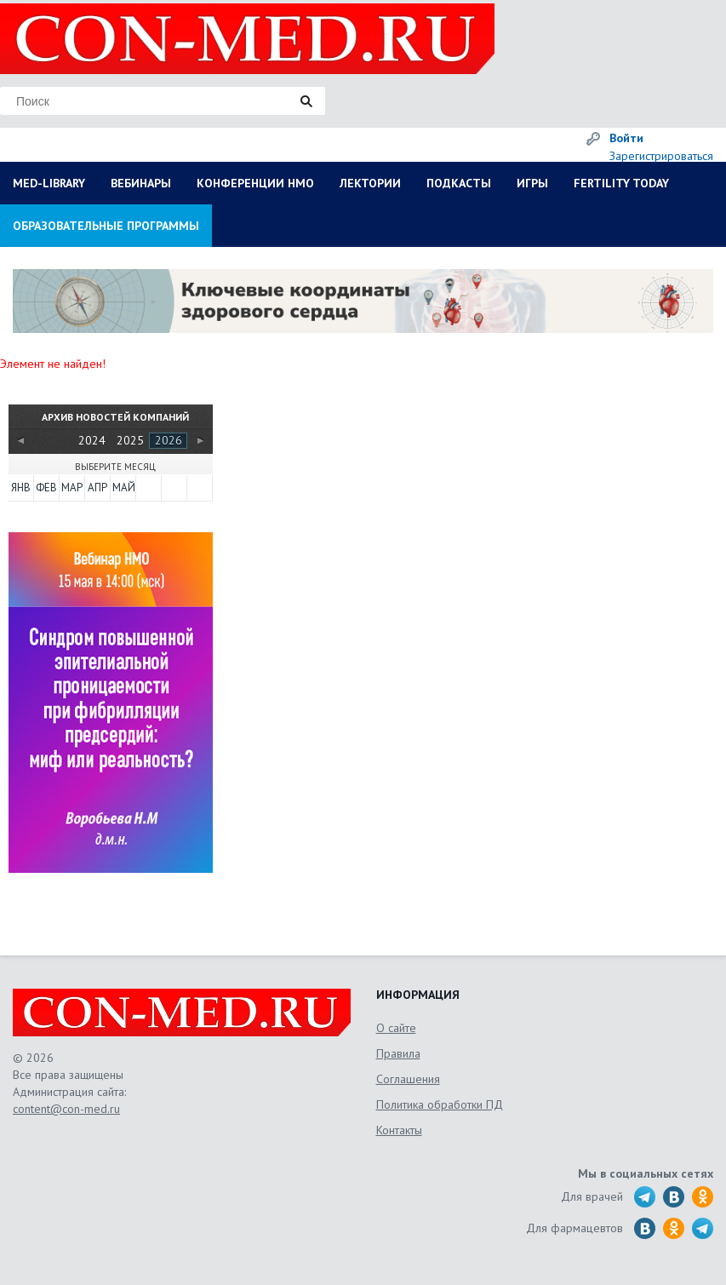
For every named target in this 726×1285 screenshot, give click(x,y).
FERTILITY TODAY (621, 183)
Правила (398, 1053)
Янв (21, 487)
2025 (130, 440)
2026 (168, 440)
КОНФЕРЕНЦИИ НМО (255, 183)
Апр (97, 487)
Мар (72, 487)
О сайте (396, 1027)
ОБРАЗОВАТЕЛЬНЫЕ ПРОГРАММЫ (106, 225)
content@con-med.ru (66, 1108)
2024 (92, 440)
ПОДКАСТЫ (458, 183)
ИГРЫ (532, 183)
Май (123, 487)
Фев (46, 487)
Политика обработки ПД (439, 1104)
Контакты (399, 1130)
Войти (626, 138)
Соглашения (408, 1079)
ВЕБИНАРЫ (141, 183)
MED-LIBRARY (49, 183)
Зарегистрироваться (661, 155)
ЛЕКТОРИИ (370, 183)
